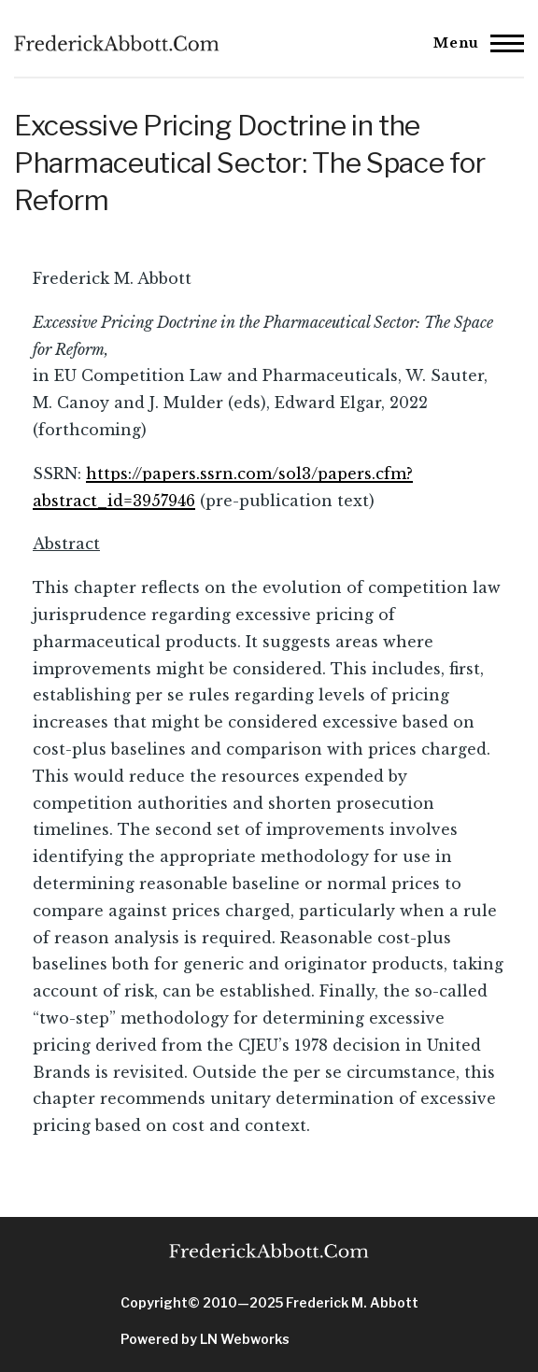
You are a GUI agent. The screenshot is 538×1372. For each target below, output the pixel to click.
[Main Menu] (473, 43)
